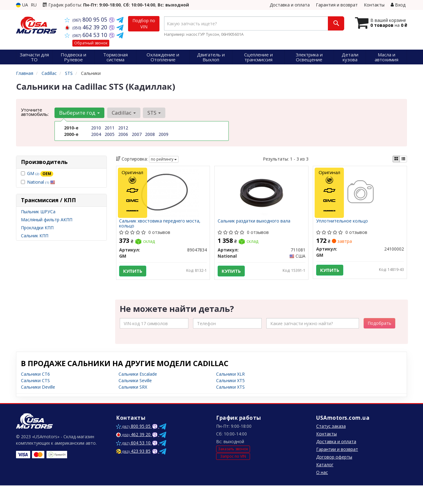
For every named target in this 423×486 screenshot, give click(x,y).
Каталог (324, 465)
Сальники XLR (230, 375)
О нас (322, 473)
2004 (96, 134)
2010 (96, 128)
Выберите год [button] (79, 112)
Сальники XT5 (230, 381)
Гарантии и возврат (337, 450)
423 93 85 (133, 452)
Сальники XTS (230, 387)
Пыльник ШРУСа (38, 211)
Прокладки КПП (37, 228)
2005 (110, 134)
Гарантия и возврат (337, 5)
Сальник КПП (34, 236)
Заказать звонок (233, 449)
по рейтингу (164, 159)
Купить (133, 271)
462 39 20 (87, 27)
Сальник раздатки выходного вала (254, 221)
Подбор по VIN (143, 24)
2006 (123, 134)
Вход (398, 5)
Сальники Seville (135, 381)
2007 (137, 134)
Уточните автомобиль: (35, 112)
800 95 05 (87, 19)
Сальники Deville (38, 387)
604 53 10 (87, 35)
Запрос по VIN (233, 456)
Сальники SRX (133, 387)
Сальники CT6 (35, 375)
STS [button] (153, 112)
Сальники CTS (35, 381)
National (41, 182)
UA (22, 5)
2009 (163, 134)
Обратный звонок (90, 43)
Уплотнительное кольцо (342, 221)
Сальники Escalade (138, 375)
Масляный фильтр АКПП (46, 220)
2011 (110, 128)
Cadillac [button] (123, 112)
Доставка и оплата (290, 5)
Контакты (374, 5)
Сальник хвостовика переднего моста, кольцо (160, 223)
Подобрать (379, 324)
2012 (123, 128)
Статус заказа (331, 427)
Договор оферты (334, 457)
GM (40, 173)
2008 (150, 134)
